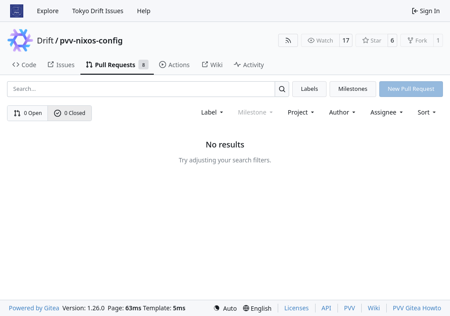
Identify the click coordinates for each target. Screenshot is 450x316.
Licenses (296, 308)
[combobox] (213, 112)
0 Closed (70, 113)
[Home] (16, 11)
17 (345, 40)
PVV (349, 308)
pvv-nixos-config (91, 40)
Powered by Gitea (34, 308)
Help (144, 11)
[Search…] (282, 89)
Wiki (374, 308)
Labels (309, 89)
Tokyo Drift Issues (97, 11)
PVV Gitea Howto (417, 308)
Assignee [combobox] (387, 112)
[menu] (427, 112)
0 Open (28, 113)
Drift (45, 40)
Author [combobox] (343, 112)
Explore (47, 11)
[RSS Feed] (288, 40)
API (326, 308)
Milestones (352, 89)
